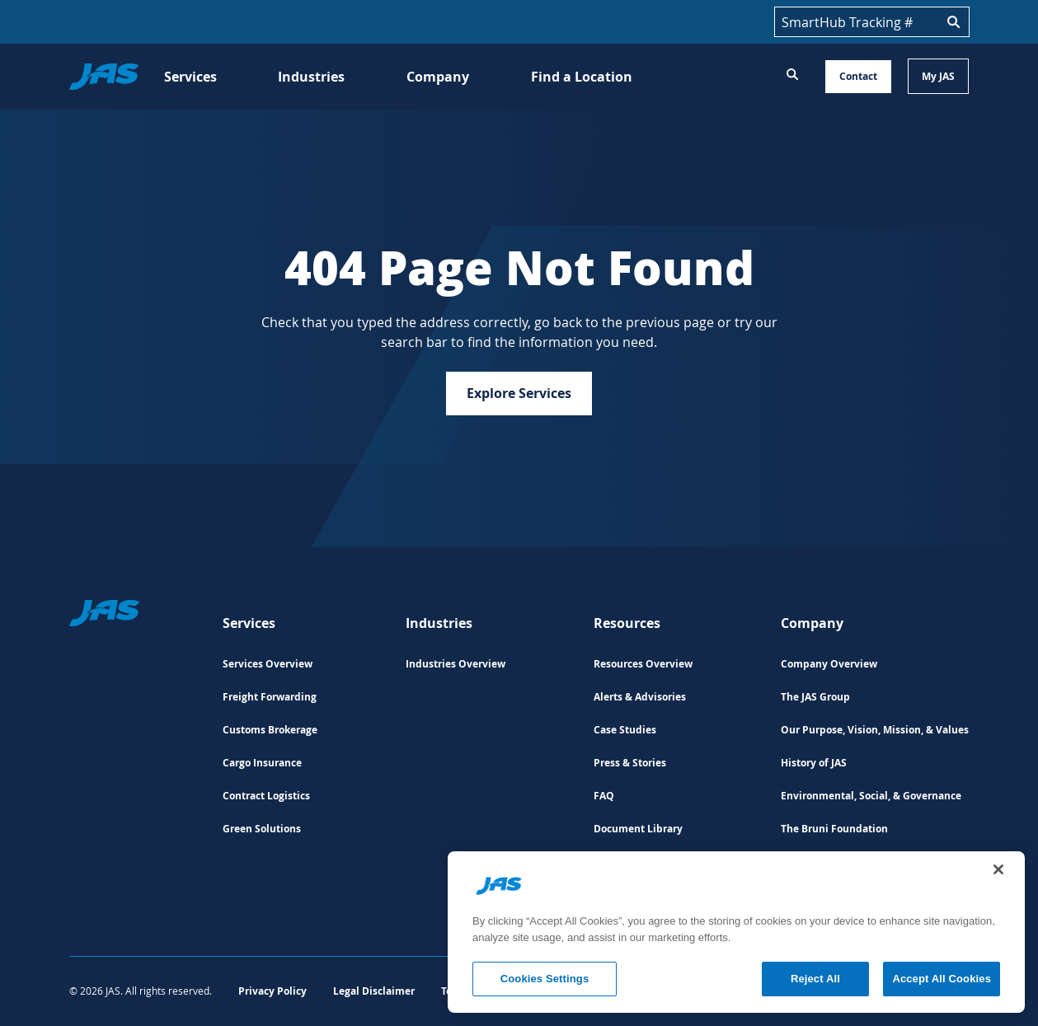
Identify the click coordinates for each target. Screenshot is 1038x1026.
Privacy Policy (272, 991)
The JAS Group (815, 697)
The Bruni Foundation (834, 829)
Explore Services (519, 393)
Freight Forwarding (270, 697)
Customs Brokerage (270, 730)
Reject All (815, 978)
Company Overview (829, 664)
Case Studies (625, 730)
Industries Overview (455, 664)
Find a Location (581, 77)
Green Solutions (262, 829)
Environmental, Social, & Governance (871, 796)
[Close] (998, 869)
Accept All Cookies (941, 978)
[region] (736, 932)
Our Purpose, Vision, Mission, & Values (875, 730)
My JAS (938, 76)
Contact (858, 76)
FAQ (604, 796)
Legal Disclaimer (374, 991)
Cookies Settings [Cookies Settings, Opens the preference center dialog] (544, 978)
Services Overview (267, 664)
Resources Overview (643, 664)
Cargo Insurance (262, 763)
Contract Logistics (266, 796)
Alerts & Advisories (640, 697)
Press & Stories (630, 763)
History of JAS (814, 763)
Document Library (638, 829)
